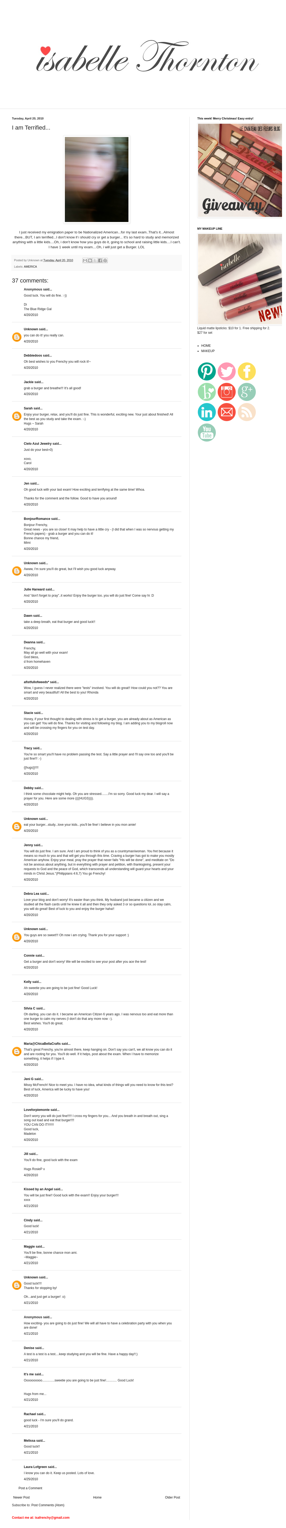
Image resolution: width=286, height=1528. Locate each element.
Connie (29, 955)
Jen (26, 483)
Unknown (31, 329)
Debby (29, 788)
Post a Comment (30, 1488)
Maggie (29, 1246)
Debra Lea (31, 894)
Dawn (28, 616)
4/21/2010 (31, 1206)
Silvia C (29, 1008)
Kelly (28, 982)
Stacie (28, 713)
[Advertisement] (104, 105)
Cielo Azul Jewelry (38, 444)
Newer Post (21, 1497)
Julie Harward (34, 589)
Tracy (28, 748)
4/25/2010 (31, 1479)
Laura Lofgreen (35, 1467)
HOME (206, 346)
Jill (26, 1154)
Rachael (30, 1414)
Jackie (29, 382)
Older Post (172, 1497)
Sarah (28, 408)
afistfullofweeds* (36, 682)
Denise (29, 1348)
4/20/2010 (31, 315)
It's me (29, 1374)
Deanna (29, 642)
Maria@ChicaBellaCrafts (42, 1044)
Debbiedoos (33, 355)
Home (97, 1497)
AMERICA (30, 266)
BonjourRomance (37, 519)
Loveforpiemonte (37, 1110)
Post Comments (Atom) (47, 1505)
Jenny (28, 845)
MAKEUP (208, 351)
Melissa (29, 1441)
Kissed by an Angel (38, 1189)
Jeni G (29, 1079)
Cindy (28, 1220)
